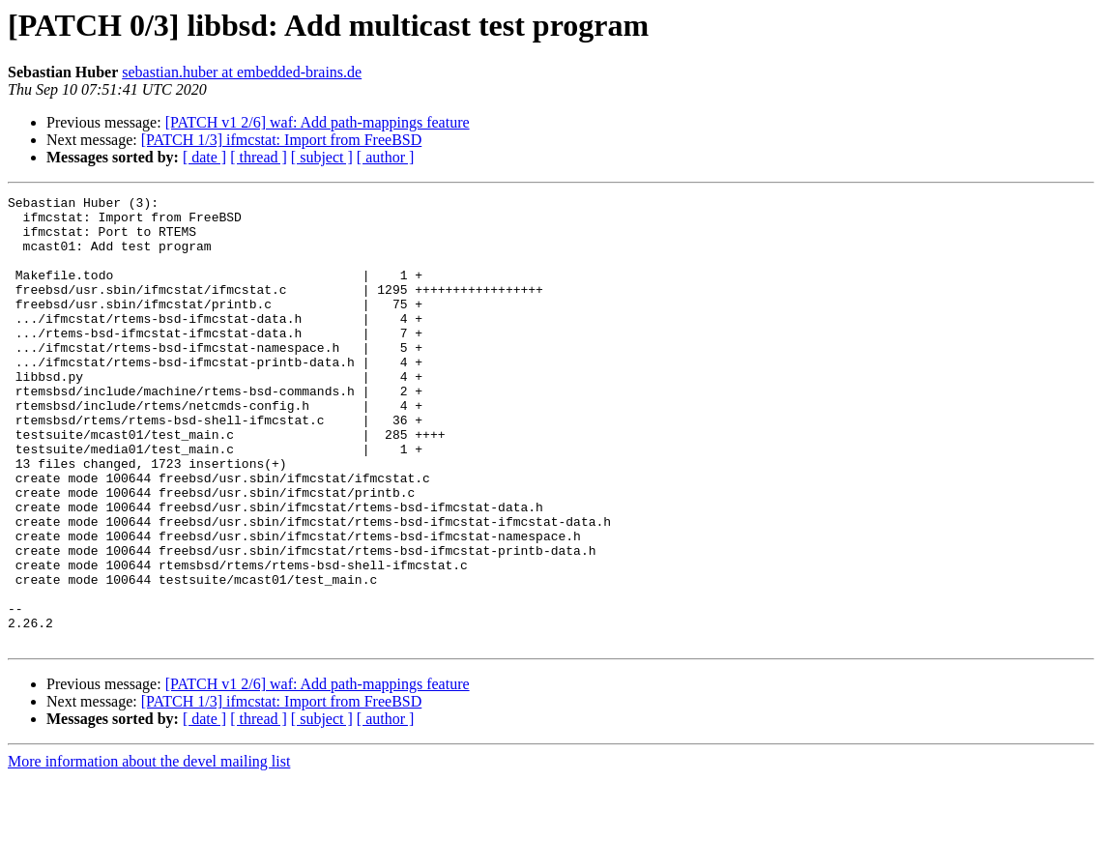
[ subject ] (322, 157)
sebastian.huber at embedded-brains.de (242, 72)
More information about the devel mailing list (149, 851)
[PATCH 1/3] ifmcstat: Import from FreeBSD (281, 139)
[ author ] (386, 157)
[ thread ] (258, 157)
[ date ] (204, 157)
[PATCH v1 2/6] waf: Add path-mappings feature (317, 122)
